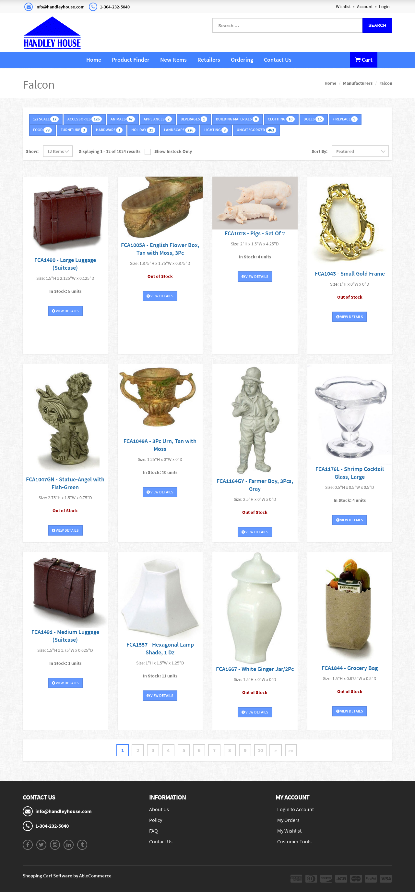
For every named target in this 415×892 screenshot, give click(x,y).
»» (292, 750)
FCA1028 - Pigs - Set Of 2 (255, 233)
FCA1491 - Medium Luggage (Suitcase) (65, 635)
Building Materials (237, 119)
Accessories (84, 119)
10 (261, 750)
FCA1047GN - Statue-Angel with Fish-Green (65, 482)
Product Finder (130, 59)
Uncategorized (256, 130)
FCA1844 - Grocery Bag (350, 667)
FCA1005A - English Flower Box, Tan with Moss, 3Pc (160, 248)
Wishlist (343, 6)
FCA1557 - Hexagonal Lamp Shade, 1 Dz (160, 648)
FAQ (153, 830)
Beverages (194, 119)
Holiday (143, 130)
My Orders (288, 820)
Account (365, 6)
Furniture (74, 130)
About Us (159, 809)
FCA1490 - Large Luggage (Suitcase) (65, 263)
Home (93, 59)
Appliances (158, 119)
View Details (65, 310)
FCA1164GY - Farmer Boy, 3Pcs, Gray (255, 484)
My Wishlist (289, 830)
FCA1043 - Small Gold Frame (350, 273)
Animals (123, 119)
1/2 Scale (46, 119)
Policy (155, 820)
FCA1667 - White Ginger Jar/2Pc (255, 668)
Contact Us (277, 59)
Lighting (216, 130)
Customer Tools (294, 841)
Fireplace (345, 119)
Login (384, 6)
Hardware (109, 130)
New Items (173, 59)
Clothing (281, 119)
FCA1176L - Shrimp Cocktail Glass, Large (349, 472)
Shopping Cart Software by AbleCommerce (67, 876)
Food (42, 130)
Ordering (242, 59)
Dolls (313, 119)
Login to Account (295, 809)
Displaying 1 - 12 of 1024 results (109, 151)
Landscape (180, 130)
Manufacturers (358, 83)
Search (377, 25)
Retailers (208, 59)
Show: (32, 151)
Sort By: (319, 151)
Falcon (385, 83)
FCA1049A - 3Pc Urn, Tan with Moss (160, 444)
